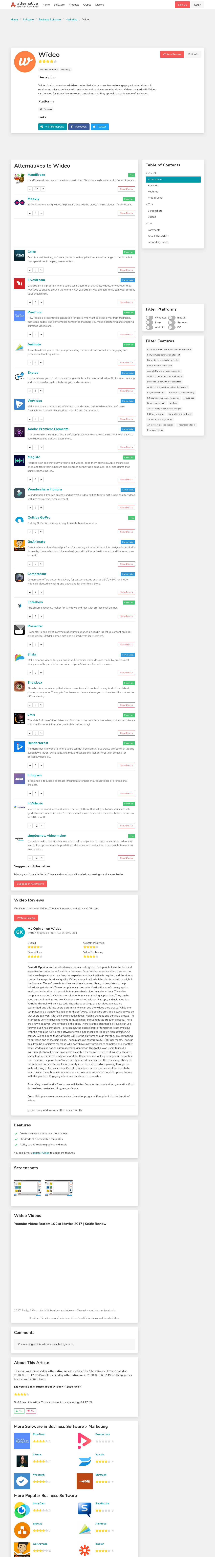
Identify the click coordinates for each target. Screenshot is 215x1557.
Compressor (37, 574)
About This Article (158, 236)
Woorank (39, 1475)
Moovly (33, 199)
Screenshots (155, 211)
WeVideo (35, 400)
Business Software (50, 19)
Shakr (32, 654)
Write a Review (172, 54)
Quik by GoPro (39, 517)
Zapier (99, 1544)
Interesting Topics (158, 242)
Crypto (87, 5)
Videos (152, 217)
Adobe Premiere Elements (48, 429)
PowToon (35, 312)
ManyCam (39, 1503)
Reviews (153, 185)
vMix (31, 715)
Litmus (37, 1454)
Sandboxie (102, 1503)
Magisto (34, 457)
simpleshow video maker (47, 835)
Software (59, 5)
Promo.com (102, 1434)
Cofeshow (35, 602)
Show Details (126, 189)
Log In (197, 5)
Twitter (102, 127)
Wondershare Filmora (45, 489)
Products (74, 5)
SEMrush (100, 1475)
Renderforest (38, 743)
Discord (99, 5)
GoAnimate (36, 541)
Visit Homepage (54, 127)
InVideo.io (35, 803)
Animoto (34, 344)
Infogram (35, 775)
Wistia (99, 1454)
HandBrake (36, 174)
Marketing (71, 19)
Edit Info (193, 54)
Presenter (35, 626)
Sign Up (182, 5)
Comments (154, 230)
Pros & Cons (155, 198)
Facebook (81, 127)
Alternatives (155, 179)
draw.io (37, 1524)
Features (153, 191)
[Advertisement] (107, 34)
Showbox (35, 682)
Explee (33, 372)
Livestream (36, 280)
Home (46, 5)
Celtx (32, 252)
